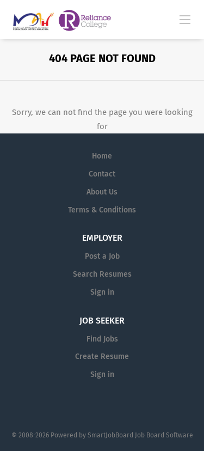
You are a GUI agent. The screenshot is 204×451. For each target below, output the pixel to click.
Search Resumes (102, 274)
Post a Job (102, 256)
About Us (102, 192)
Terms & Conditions (102, 210)
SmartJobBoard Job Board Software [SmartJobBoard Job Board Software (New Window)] (140, 435)
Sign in (102, 292)
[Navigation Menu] (185, 19)
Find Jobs (102, 339)
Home (102, 156)
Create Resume (102, 356)
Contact (102, 174)
